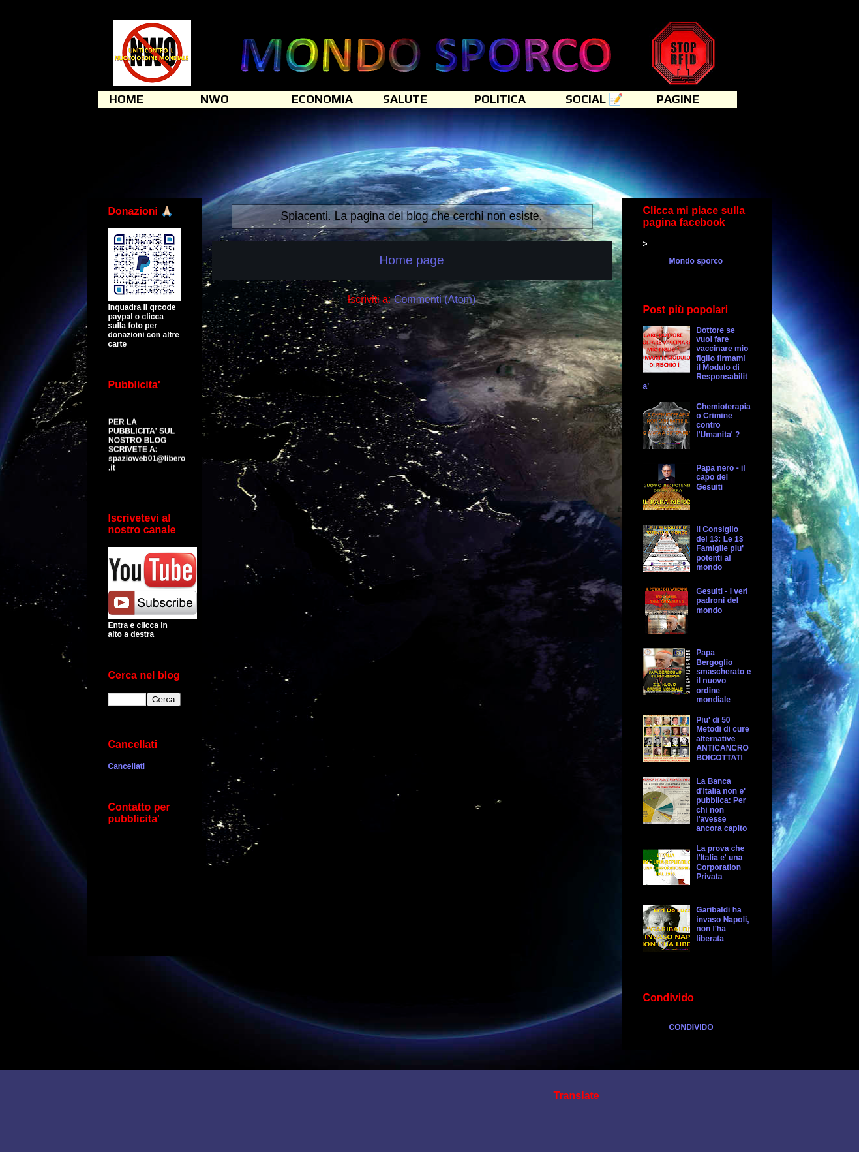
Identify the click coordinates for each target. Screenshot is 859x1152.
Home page (411, 260)
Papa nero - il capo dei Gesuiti (720, 477)
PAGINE (678, 99)
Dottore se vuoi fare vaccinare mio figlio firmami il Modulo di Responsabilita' (696, 358)
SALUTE (405, 99)
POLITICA (500, 99)
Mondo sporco (696, 261)
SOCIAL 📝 (594, 99)
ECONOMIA (322, 99)
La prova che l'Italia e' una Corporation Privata (720, 862)
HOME (126, 99)
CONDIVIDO (691, 1027)
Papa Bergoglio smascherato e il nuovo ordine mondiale (723, 676)
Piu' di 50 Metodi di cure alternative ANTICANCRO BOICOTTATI (722, 738)
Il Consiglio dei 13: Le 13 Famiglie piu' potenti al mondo (720, 548)
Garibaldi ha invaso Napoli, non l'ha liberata (722, 923)
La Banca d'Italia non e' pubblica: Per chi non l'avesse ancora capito (721, 805)
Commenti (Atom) (434, 299)
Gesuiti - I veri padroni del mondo (721, 601)
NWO (214, 99)
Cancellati (126, 766)
